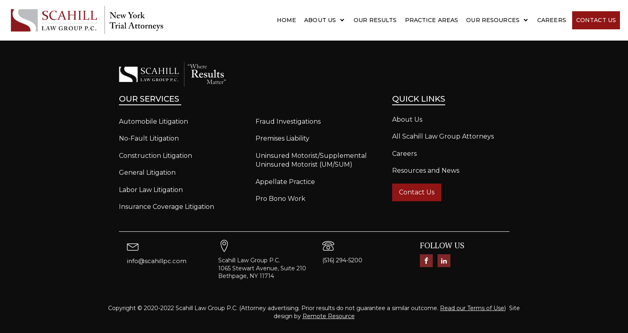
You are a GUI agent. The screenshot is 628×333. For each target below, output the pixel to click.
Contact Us (596, 20)
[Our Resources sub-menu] (527, 20)
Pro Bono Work (280, 198)
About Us (320, 20)
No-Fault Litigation (149, 138)
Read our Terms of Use (472, 308)
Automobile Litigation (153, 121)
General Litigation (147, 172)
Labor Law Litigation (151, 190)
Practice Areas (431, 20)
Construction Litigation (155, 155)
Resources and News (425, 170)
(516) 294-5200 (342, 260)
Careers (551, 20)
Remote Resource (329, 316)
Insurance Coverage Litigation (166, 206)
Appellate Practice (285, 182)
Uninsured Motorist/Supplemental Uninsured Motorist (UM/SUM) (311, 160)
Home (287, 20)
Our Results (375, 20)
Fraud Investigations (288, 121)
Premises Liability (282, 138)
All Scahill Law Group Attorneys (443, 136)
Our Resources (493, 20)
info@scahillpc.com (156, 261)
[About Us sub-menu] (344, 20)
